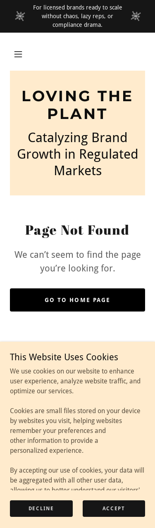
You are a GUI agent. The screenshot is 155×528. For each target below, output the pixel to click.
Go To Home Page (77, 300)
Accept (114, 508)
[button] (18, 54)
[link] (77, 105)
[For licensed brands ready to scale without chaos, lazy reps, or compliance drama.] (77, 16)
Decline (41, 508)
